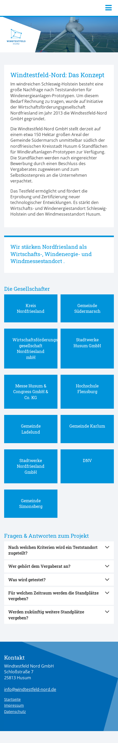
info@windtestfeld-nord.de (30, 689)
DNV (87, 460)
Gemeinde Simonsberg (30, 503)
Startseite (12, 699)
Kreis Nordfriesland (31, 308)
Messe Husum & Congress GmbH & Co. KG (30, 391)
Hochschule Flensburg (87, 388)
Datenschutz (15, 711)
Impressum (14, 705)
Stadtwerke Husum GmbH (87, 342)
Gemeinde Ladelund (31, 428)
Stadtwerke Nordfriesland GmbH (31, 466)
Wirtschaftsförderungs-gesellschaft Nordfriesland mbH (35, 348)
